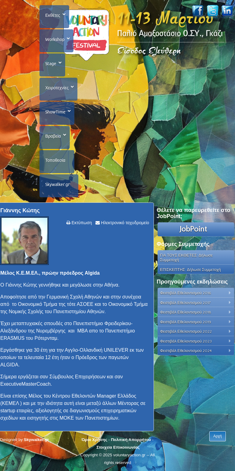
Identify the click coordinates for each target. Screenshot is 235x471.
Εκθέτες (52, 15)
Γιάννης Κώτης (20, 210)
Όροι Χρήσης (94, 439)
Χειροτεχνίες (57, 87)
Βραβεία (53, 136)
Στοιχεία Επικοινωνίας (118, 447)
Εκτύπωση (81, 222)
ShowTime (55, 111)
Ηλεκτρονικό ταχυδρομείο (124, 222)
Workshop (55, 39)
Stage (50, 63)
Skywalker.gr (57, 184)
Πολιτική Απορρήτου (131, 439)
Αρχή (217, 436)
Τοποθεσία (55, 160)
